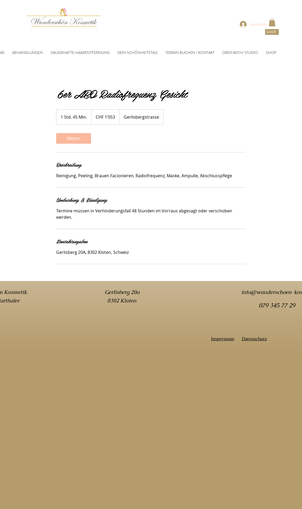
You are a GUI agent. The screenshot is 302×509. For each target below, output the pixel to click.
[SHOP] (272, 32)
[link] (272, 22)
